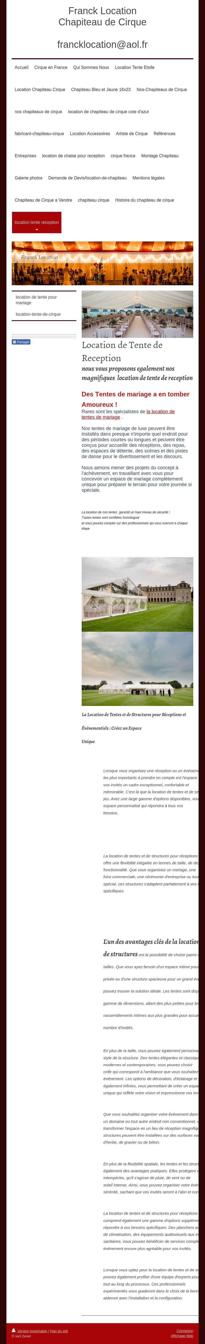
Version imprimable (30, 1331)
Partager (21, 342)
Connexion (185, 1331)
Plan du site (59, 1331)
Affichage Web (182, 1336)
